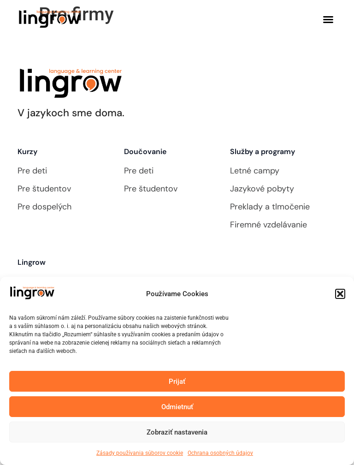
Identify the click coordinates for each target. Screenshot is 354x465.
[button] (340, 295)
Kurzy (27, 151)
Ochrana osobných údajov (220, 454)
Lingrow (32, 262)
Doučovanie (145, 151)
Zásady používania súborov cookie (139, 454)
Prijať (177, 382)
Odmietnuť (177, 408)
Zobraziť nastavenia (177, 433)
